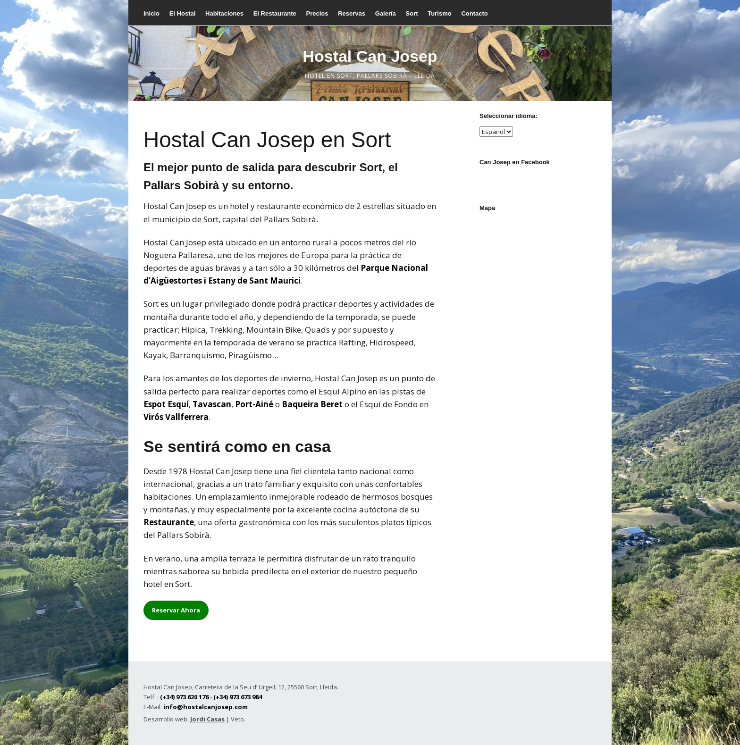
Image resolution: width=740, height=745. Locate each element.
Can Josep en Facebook (514, 162)
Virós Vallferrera (176, 416)
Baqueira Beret (312, 404)
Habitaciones (224, 13)
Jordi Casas (207, 719)
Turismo (439, 13)
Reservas (351, 13)
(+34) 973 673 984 (237, 697)
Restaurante (168, 522)
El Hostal (182, 13)
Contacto (474, 13)
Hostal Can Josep (370, 56)
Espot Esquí (166, 404)
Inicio (151, 13)
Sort (412, 13)
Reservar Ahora (176, 610)
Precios (317, 13)
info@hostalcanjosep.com (205, 707)
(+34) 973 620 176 (184, 697)
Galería (385, 13)
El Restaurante (274, 13)
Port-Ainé (254, 404)
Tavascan (212, 404)
